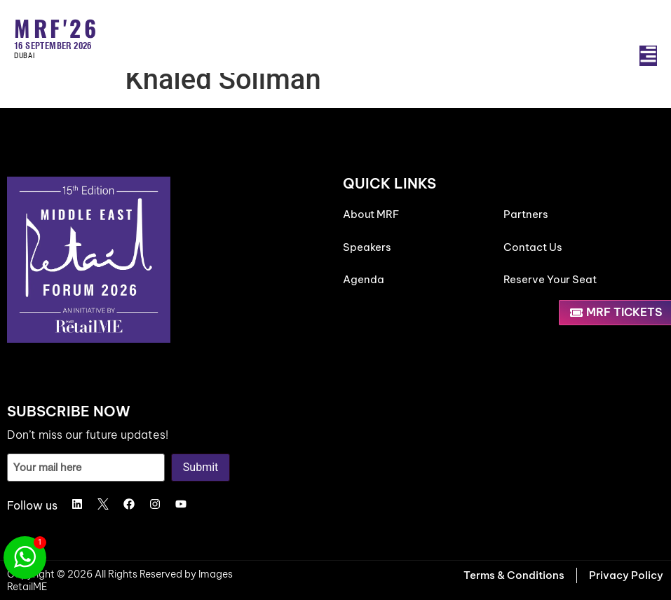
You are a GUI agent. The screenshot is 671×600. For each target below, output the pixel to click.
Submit (200, 467)
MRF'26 (56, 27)
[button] (648, 56)
